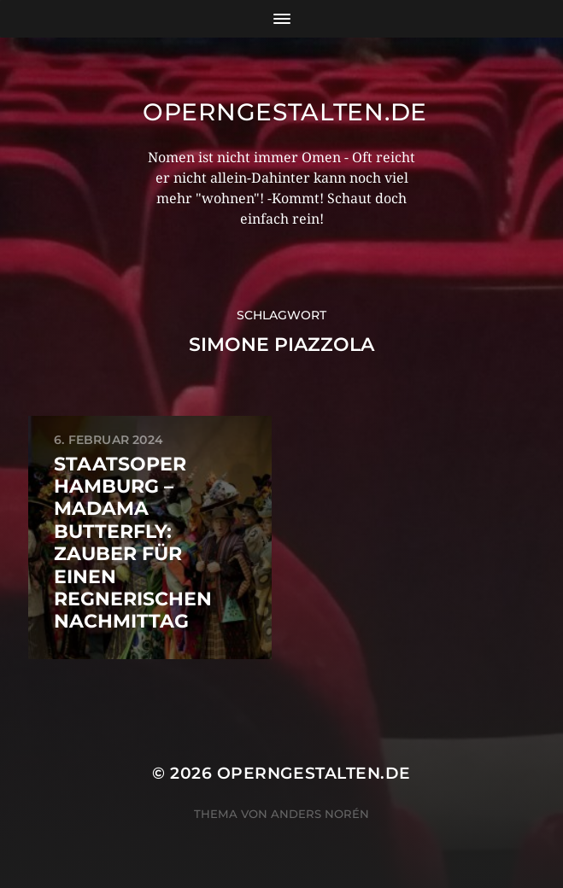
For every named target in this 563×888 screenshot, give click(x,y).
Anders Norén (320, 814)
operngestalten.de (285, 111)
